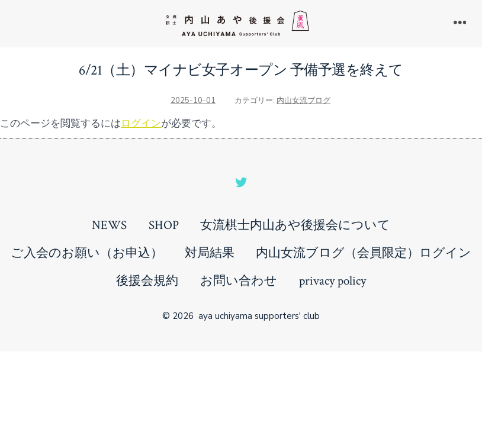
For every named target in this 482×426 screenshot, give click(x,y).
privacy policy (332, 281)
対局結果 (209, 253)
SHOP (164, 225)
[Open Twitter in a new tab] (241, 182)
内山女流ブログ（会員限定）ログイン (363, 253)
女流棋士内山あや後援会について (295, 225)
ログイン (141, 123)
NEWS (109, 225)
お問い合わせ (238, 281)
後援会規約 (147, 281)
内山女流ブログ (303, 100)
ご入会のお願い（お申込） (87, 253)
